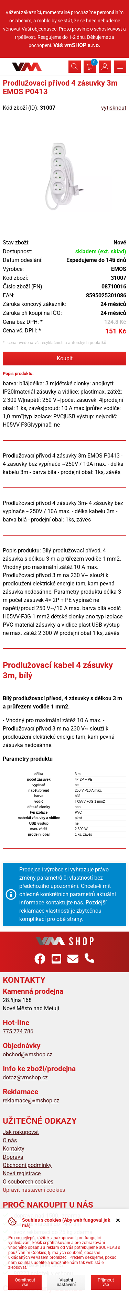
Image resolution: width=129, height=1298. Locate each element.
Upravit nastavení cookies (34, 1190)
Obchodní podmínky (27, 1165)
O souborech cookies (28, 1181)
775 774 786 (18, 1031)
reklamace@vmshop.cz (31, 1100)
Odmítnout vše (25, 1282)
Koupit (65, 358)
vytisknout (113, 107)
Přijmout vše (106, 1282)
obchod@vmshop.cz (27, 1054)
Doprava (13, 1157)
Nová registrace (22, 1173)
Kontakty (13, 1148)
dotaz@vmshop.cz (25, 1077)
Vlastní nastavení (66, 1282)
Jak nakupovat (21, 1132)
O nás (10, 1140)
